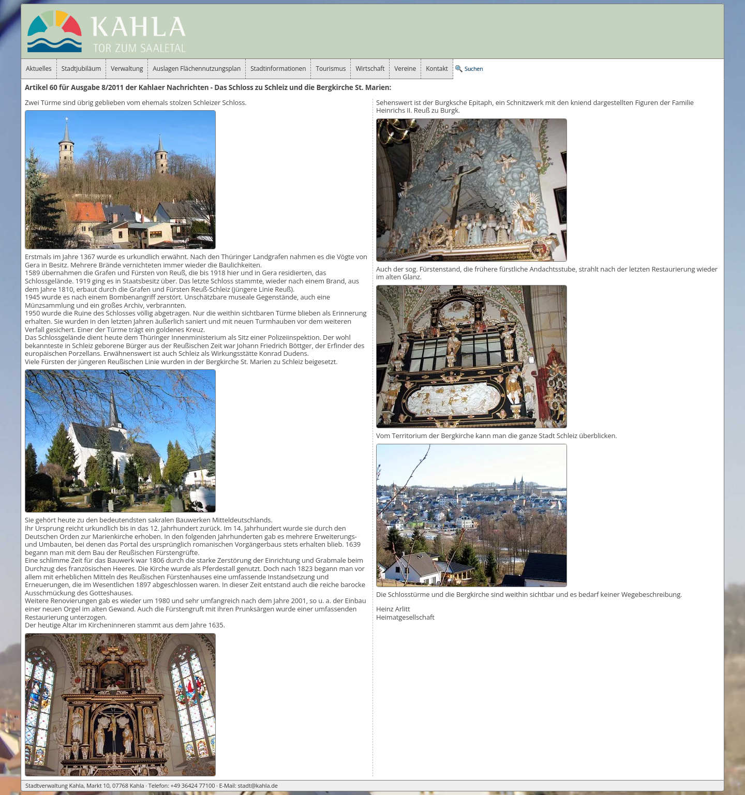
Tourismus (331, 68)
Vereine (405, 68)
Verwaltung (127, 68)
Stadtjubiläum (81, 68)
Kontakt (437, 68)
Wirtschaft (369, 68)
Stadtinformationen (278, 68)
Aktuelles (39, 68)
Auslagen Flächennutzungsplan (197, 68)
